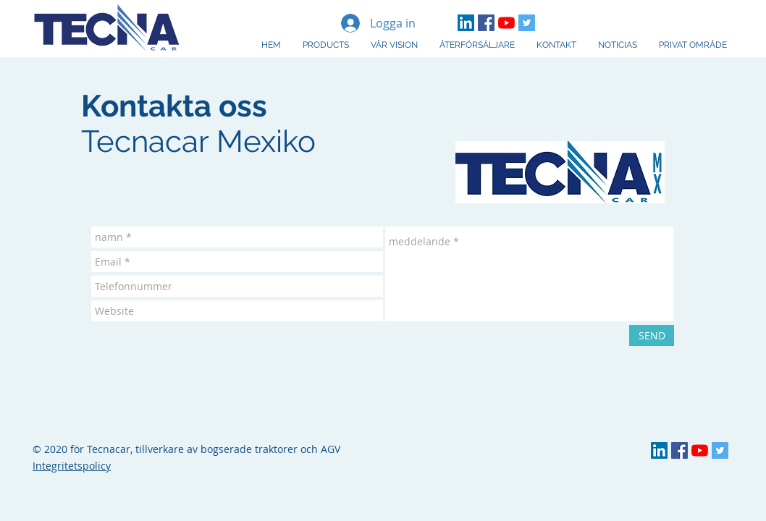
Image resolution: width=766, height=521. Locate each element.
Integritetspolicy (72, 466)
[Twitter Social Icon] (526, 22)
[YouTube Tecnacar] (506, 22)
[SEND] (651, 335)
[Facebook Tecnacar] (486, 22)
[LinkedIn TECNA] (466, 22)
